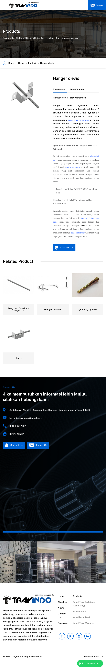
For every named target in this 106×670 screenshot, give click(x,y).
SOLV (100, 656)
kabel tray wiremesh (78, 120)
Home (21, 63)
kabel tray (84, 218)
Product (32, 63)
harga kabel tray (78, 233)
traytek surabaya (72, 167)
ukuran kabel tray (90, 225)
